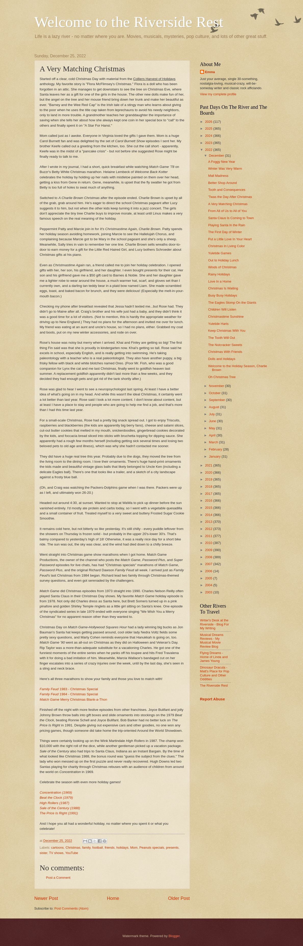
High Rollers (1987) (54, 803)
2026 (209, 122)
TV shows (56, 853)
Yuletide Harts (218, 324)
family (86, 847)
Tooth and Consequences (226, 190)
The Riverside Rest (214, 685)
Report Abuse (212, 699)
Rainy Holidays (219, 274)
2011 (209, 536)
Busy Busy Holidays (222, 295)
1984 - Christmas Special (69, 694)
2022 (209, 150)
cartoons (57, 847)
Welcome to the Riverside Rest (128, 22)
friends (110, 847)
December (217, 155)
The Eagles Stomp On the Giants (232, 302)
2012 (209, 529)
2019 (209, 479)
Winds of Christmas (222, 267)
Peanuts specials (151, 847)
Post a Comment (58, 878)
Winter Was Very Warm (225, 168)
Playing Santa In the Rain (226, 225)
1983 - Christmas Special (69, 689)
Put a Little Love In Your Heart (230, 239)
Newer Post (46, 898)
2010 (209, 543)
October (215, 393)
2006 (209, 571)
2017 (209, 494)
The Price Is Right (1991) (59, 813)
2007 (209, 564)
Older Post (179, 898)
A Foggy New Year (221, 162)
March (214, 442)
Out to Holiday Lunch (223, 260)
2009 (209, 550)
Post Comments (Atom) (71, 908)
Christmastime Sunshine (226, 316)
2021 (209, 465)
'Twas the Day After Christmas (230, 197)
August (214, 407)
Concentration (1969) (56, 792)
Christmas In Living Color (226, 246)
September (217, 400)
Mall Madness (218, 176)
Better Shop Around (222, 183)
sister (43, 853)
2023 (209, 143)
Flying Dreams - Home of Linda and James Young (214, 657)
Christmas (72, 847)
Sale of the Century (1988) (60, 808)
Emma (210, 72)
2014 (209, 515)
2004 (209, 585)
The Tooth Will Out (221, 338)
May (212, 428)
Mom (134, 847)
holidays (122, 847)
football (97, 847)
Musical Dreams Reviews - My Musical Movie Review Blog (211, 640)
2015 (209, 508)
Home (113, 898)
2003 (209, 592)
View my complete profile (218, 94)
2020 (209, 472)
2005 (209, 578)
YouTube (71, 853)
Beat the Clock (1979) (56, 798)
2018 (209, 486)
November (217, 386)
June (213, 421)
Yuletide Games (219, 253)
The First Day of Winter (225, 232)
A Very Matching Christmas (228, 204)
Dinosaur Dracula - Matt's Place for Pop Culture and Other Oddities (214, 673)
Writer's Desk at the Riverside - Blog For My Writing (214, 624)
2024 (209, 136)
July (212, 414)
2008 (209, 557)
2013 (209, 522)
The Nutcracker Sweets (225, 345)
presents (172, 847)
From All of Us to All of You (227, 211)
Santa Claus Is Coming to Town (231, 218)
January (215, 456)
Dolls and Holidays (221, 359)
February (216, 449)
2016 (209, 500)
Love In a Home (219, 281)
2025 (209, 128)
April (212, 435)
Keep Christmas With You (226, 330)
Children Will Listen (222, 309)
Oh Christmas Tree (222, 377)
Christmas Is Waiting (223, 288)
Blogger (174, 936)
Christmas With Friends (225, 352)
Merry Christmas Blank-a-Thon (73, 699)
